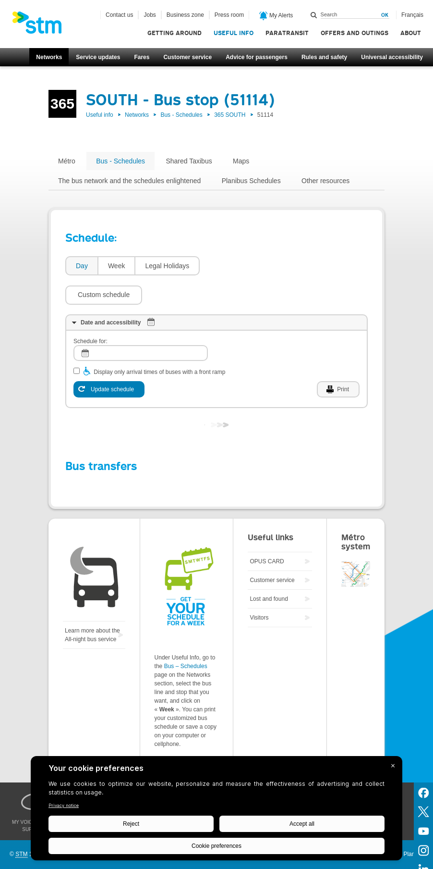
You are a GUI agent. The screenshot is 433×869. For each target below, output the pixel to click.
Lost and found (269, 570)
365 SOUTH (229, 115)
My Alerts (276, 16)
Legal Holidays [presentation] (167, 266)
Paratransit (287, 33)
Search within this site (314, 15)
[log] (140, 324)
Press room (229, 15)
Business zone (185, 15)
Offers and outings (354, 33)
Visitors (259, 588)
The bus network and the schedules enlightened (129, 181)
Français (412, 15)
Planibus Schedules (251, 181)
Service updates (98, 57)
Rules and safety (324, 57)
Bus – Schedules (185, 637)
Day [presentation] (82, 266)
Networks (49, 57)
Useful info (233, 33)
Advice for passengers (257, 57)
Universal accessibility (392, 57)
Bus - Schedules (181, 115)
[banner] (42, 25)
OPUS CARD (267, 532)
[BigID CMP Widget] (216, 810)
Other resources (325, 181)
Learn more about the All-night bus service (92, 606)
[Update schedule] (108, 360)
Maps (241, 161)
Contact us (119, 15)
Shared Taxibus (189, 161)
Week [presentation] (116, 266)
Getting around (174, 33)
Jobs (150, 15)
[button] (242, 265)
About (410, 33)
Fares (141, 57)
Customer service (187, 57)
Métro (66, 161)
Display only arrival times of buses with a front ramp (159, 343)
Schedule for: (90, 312)
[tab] (81, 266)
